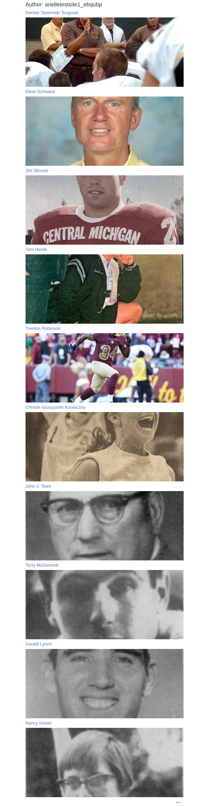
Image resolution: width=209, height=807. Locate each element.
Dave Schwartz (40, 91)
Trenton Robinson (43, 328)
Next (179, 802)
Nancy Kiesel (38, 723)
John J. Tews (38, 486)
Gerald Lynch (39, 643)
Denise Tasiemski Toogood (52, 12)
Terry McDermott (42, 565)
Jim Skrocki (37, 170)
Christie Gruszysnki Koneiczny (55, 407)
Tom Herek (36, 249)
